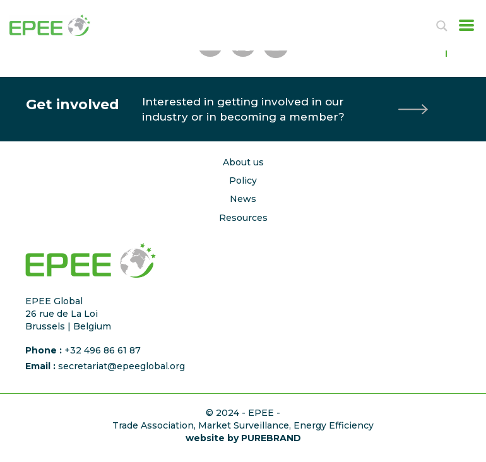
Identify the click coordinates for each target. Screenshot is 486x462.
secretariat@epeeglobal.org (121, 366)
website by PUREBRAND (243, 438)
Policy (243, 180)
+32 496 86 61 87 (102, 350)
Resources (243, 217)
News (243, 198)
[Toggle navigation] (463, 25)
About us (243, 162)
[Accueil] (63, 25)
